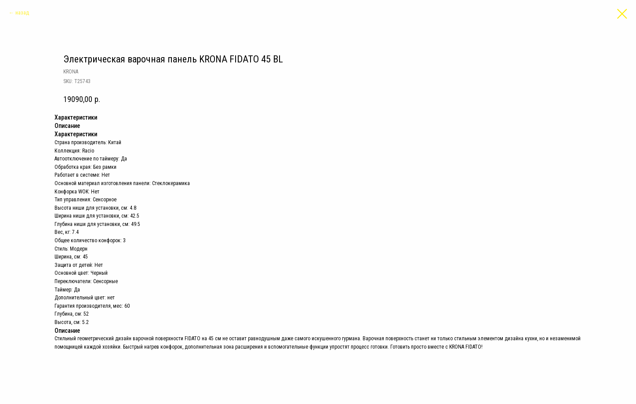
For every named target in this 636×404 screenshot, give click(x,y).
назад (22, 13)
